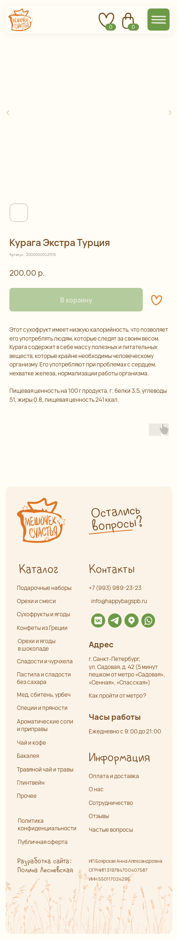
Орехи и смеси (36, 601)
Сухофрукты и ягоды (43, 614)
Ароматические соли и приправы (45, 725)
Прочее (27, 796)
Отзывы (99, 816)
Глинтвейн (31, 783)
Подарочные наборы (44, 588)
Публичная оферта (43, 842)
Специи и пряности (42, 708)
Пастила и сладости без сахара (44, 677)
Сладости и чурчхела (45, 661)
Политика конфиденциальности (47, 825)
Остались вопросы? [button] (116, 518)
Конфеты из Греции (42, 628)
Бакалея (28, 756)
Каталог (38, 569)
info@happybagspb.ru (119, 601)
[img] (98, 620)
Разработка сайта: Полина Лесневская (45, 865)
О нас (96, 789)
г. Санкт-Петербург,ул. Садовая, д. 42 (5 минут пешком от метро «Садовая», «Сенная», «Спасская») (127, 670)
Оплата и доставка (114, 776)
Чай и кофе (31, 743)
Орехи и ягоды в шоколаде (36, 644)
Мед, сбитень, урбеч (43, 695)
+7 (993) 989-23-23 (115, 588)
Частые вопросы (111, 830)
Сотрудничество (111, 803)
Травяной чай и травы (45, 769)
